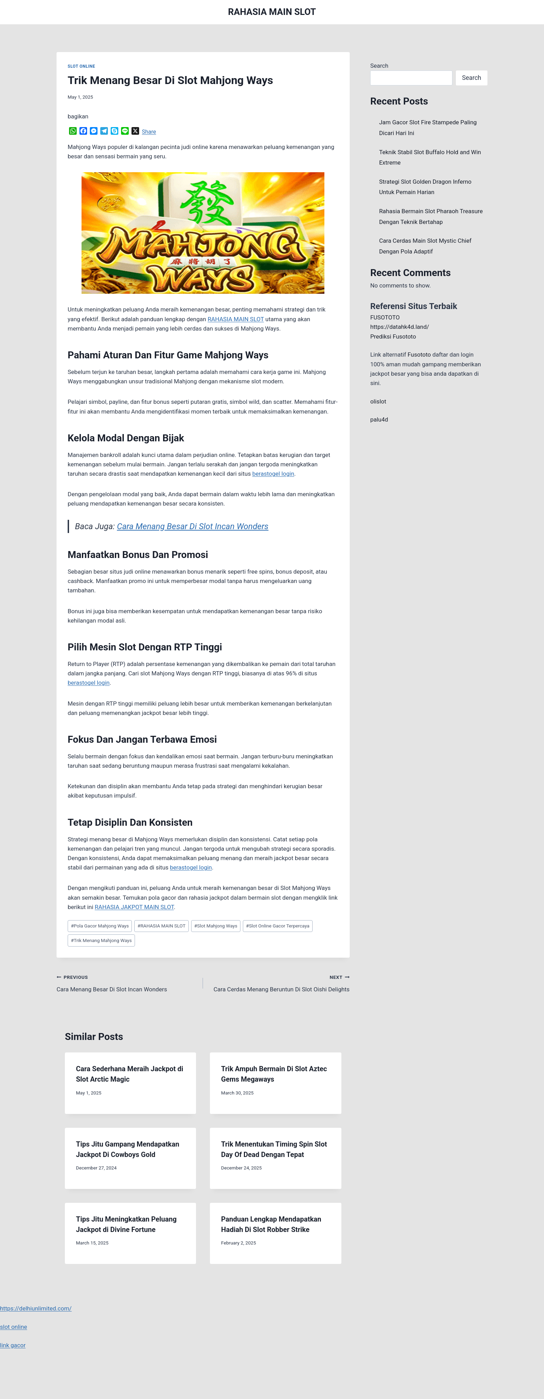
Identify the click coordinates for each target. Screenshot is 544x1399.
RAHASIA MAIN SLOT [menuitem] (235, 319)
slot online (13, 1326)
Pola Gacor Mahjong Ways (100, 925)
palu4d (379, 419)
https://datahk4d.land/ (399, 326)
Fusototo (419, 354)
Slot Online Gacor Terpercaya (277, 925)
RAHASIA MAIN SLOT (161, 925)
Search (379, 65)
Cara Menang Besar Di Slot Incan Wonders (193, 526)
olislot (378, 401)
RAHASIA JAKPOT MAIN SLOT (134, 906)
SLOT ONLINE (81, 66)
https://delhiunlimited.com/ (36, 1308)
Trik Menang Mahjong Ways (101, 940)
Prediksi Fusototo (393, 336)
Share (149, 131)
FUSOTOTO (385, 317)
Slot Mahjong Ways (215, 925)
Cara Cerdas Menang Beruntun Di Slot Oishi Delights (279, 982)
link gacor (13, 1345)
